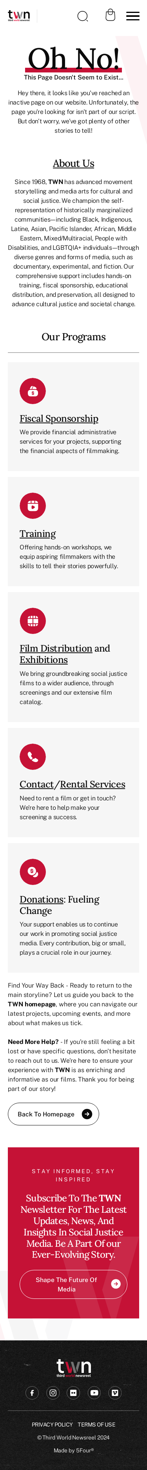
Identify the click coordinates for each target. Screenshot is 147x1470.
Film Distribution (56, 648)
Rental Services (92, 784)
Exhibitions (44, 660)
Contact (37, 784)
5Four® (85, 1450)
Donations (42, 899)
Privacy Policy (52, 1424)
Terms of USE (96, 1424)
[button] (131, 16)
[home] (19, 16)
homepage (40, 1004)
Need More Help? (33, 1042)
